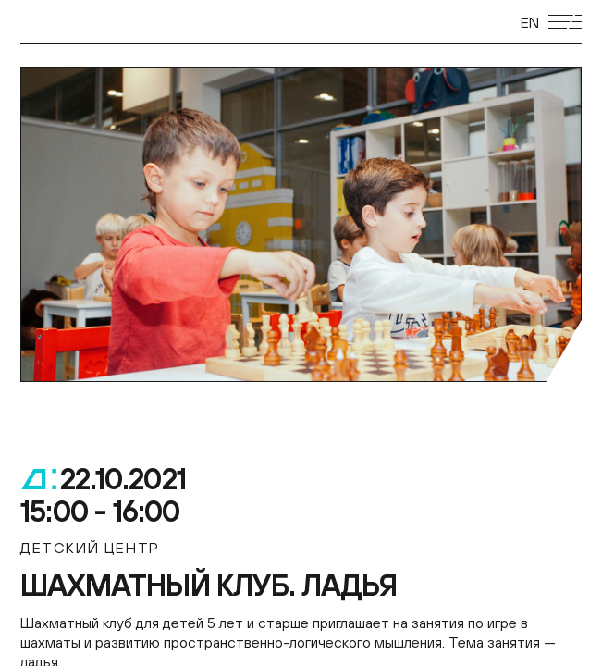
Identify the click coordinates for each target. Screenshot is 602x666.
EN (530, 22)
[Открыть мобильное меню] (565, 22)
